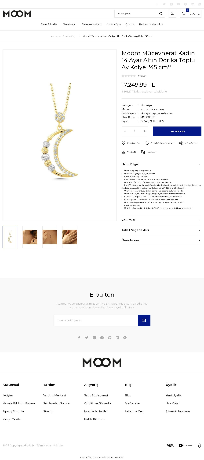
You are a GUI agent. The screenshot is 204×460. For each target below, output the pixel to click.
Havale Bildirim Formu (19, 404)
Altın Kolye (148, 105)
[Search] (139, 14)
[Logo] (17, 14)
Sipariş (48, 412)
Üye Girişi (172, 404)
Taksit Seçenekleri (135, 230)
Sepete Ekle (178, 132)
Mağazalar (132, 404)
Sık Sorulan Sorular (56, 404)
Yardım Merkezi (54, 396)
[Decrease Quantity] (125, 132)
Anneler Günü (171, 113)
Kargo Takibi (12, 420)
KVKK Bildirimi (94, 420)
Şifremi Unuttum (178, 412)
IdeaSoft (84, 457)
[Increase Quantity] (144, 132)
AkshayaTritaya (150, 113)
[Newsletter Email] (102, 321)
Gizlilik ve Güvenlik (97, 404)
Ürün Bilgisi (130, 165)
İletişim (8, 396)
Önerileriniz (130, 241)
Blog (128, 396)
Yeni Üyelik (174, 396)
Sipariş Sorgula (13, 412)
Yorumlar (128, 220)
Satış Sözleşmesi (96, 396)
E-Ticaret (94, 457)
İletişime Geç (134, 412)
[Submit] (144, 321)
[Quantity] (134, 132)
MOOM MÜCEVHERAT (155, 109)
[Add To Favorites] (132, 144)
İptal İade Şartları (96, 412)
